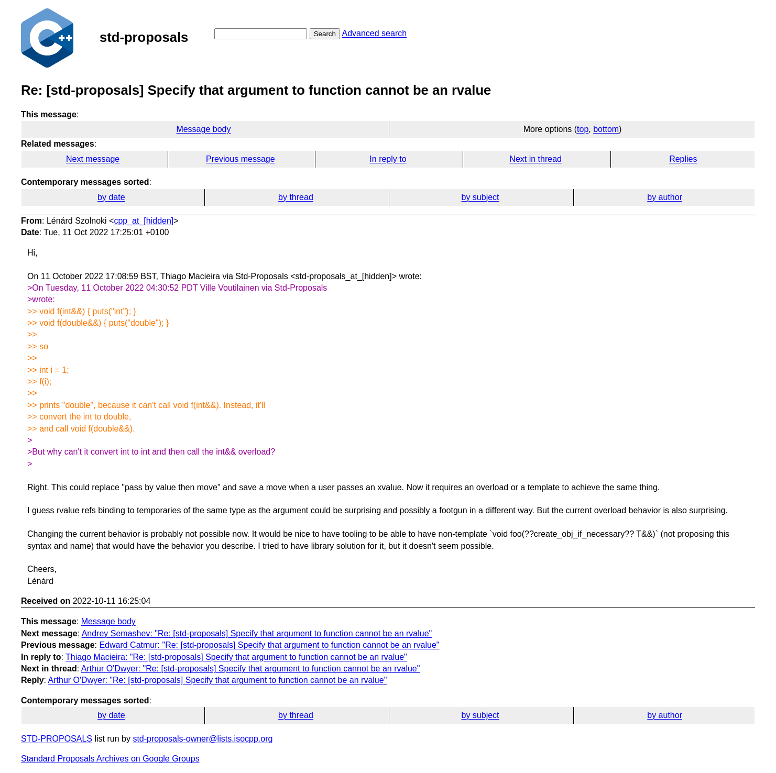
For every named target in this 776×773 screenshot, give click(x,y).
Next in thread (535, 158)
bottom (606, 129)
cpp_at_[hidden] (143, 220)
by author (664, 197)
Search (325, 34)
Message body (203, 129)
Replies (683, 158)
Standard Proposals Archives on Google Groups (110, 758)
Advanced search (374, 33)
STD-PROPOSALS (56, 738)
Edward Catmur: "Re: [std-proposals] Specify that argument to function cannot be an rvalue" (269, 645)
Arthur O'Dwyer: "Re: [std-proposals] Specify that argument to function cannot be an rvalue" (250, 668)
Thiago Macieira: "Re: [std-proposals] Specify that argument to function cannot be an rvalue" (236, 657)
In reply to (387, 158)
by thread (295, 197)
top (582, 129)
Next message (92, 158)
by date (111, 197)
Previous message (240, 158)
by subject (480, 197)
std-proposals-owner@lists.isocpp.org (202, 738)
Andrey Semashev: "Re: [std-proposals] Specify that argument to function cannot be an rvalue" (257, 633)
